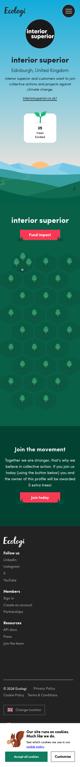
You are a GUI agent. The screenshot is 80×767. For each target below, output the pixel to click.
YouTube (9, 580)
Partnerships (13, 611)
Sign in (8, 598)
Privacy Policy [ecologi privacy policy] (44, 688)
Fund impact (40, 234)
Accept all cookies (26, 756)
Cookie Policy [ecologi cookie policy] (13, 695)
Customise (63, 756)
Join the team (13, 643)
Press (7, 636)
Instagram (11, 566)
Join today (40, 497)
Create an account (17, 605)
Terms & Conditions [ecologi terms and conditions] (42, 695)
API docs (10, 629)
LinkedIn (10, 560)
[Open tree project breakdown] (40, 128)
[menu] (68, 11)
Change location (24, 710)
